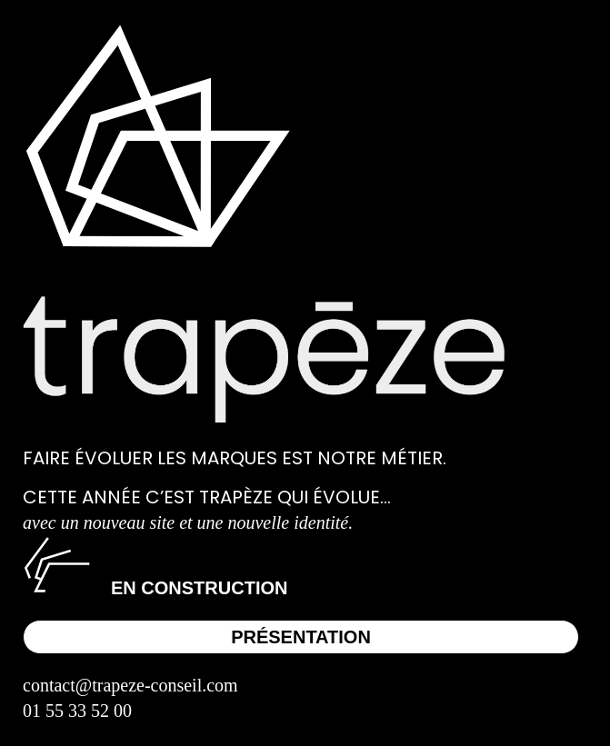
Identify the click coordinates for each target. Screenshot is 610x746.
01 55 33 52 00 (77, 711)
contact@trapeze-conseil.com (130, 685)
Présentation (301, 637)
